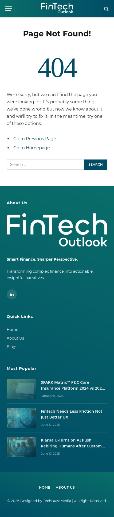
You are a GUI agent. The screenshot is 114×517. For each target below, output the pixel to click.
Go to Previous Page (34, 138)
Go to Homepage (31, 147)
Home (12, 329)
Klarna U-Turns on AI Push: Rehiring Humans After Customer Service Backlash (73, 445)
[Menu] (8, 9)
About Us (15, 338)
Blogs (12, 346)
